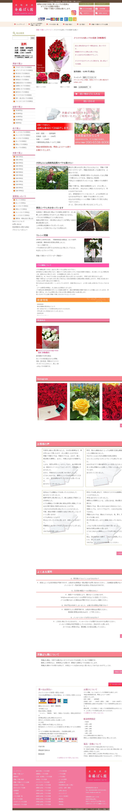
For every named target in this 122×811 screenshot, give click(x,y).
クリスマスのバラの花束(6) (24, 95)
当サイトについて (18, 221)
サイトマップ (63, 793)
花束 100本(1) (20, 190)
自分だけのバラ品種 (19, 788)
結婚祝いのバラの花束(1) (23, 86)
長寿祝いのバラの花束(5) (23, 76)
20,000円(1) (19, 113)
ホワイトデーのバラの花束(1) (24, 70)
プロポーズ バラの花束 (20, 801)
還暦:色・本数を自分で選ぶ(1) (24, 218)
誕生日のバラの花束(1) (22, 92)
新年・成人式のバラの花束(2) (24, 98)
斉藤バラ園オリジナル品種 (21, 782)
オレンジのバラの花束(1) (23, 135)
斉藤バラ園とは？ (18, 774)
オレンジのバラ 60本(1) (22, 212)
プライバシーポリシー (20, 230)
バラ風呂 (16, 793)
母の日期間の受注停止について (46, 306)
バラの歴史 (62, 776)
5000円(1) (18, 123)
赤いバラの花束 (18, 799)
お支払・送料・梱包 (65, 788)
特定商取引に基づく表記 (66, 785)
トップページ (17, 771)
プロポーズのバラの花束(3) (24, 67)
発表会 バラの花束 (41, 779)
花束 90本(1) (19, 187)
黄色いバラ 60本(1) (21, 209)
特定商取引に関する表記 (20, 227)
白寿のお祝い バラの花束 (43, 804)
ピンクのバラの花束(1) (22, 138)
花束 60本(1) (19, 178)
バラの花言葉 (63, 771)
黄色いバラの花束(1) (22, 144)
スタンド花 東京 (63, 796)
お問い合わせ (16, 224)
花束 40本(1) (19, 169)
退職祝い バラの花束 (42, 774)
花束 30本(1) (19, 166)
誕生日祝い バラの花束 (42, 771)
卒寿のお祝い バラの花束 (43, 801)
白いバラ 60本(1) (20, 203)
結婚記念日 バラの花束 (20, 804)
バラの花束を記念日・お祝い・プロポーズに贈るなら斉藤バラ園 (91, 809)
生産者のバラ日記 (18, 785)
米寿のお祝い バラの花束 (43, 799)
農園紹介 (16, 776)
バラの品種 (62, 774)
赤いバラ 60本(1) (20, 200)
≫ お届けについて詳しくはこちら (93, 713)
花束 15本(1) (19, 159)
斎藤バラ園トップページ (44, 30)
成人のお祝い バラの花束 (43, 785)
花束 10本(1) (19, 156)
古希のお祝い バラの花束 (43, 790)
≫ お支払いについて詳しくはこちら (67, 757)
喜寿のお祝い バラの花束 (43, 793)
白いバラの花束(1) (21, 141)
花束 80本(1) (19, 184)
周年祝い (61, 804)
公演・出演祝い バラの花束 (44, 776)
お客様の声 (62, 782)
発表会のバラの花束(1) (22, 79)
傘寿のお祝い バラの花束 (43, 796)
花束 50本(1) (19, 172)
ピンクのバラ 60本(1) (22, 206)
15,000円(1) (19, 116)
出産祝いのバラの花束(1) (23, 89)
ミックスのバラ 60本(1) (22, 215)
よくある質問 (63, 779)
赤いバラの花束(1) (21, 147)
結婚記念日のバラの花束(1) (24, 82)
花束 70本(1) (19, 181)
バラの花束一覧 (18, 796)
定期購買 (16, 790)
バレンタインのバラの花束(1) (24, 101)
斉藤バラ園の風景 (18, 779)
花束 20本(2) (19, 175)
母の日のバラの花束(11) (23, 73)
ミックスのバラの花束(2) (23, 132)
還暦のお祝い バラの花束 (43, 788)
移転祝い (61, 801)
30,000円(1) (19, 110)
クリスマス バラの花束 (42, 782)
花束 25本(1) (19, 163)
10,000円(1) (19, 119)
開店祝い (61, 799)
